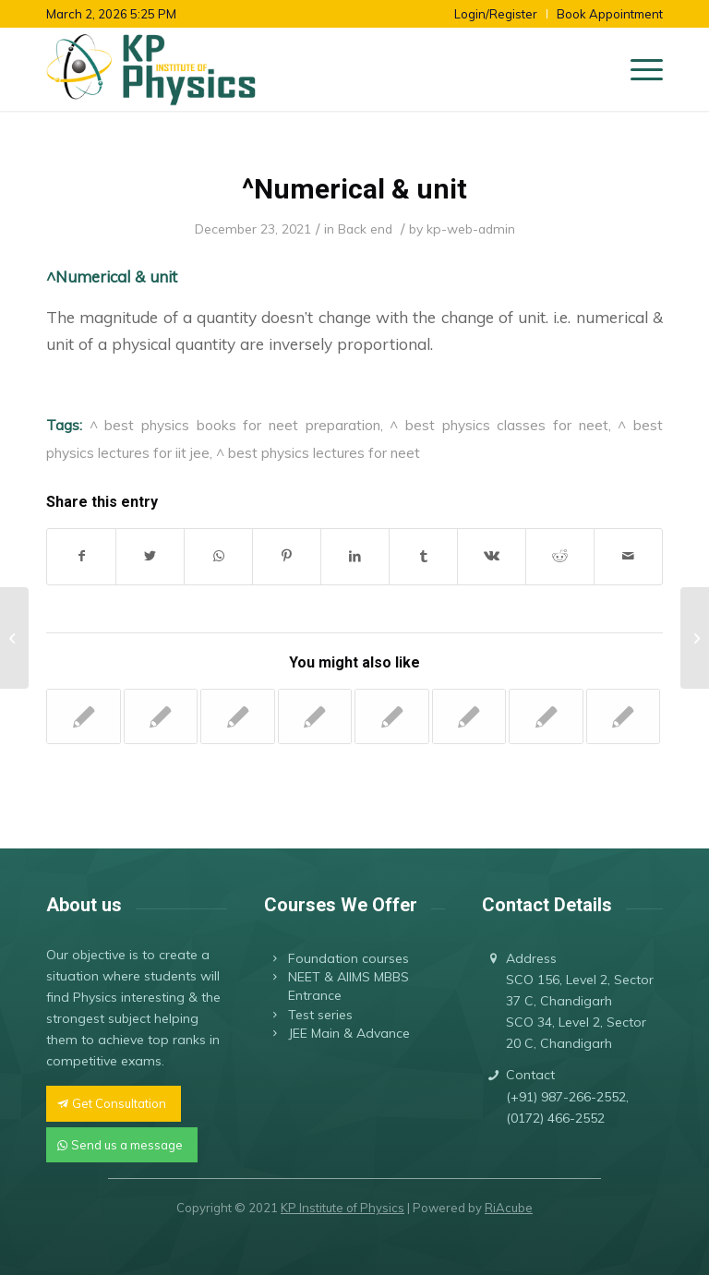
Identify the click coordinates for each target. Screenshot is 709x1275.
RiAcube (509, 1207)
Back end (365, 228)
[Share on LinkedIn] (355, 556)
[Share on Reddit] (560, 556)
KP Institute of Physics (342, 1207)
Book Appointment (610, 13)
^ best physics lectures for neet (318, 452)
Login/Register (495, 13)
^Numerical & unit (354, 189)
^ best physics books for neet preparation (235, 424)
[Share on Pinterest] (286, 556)
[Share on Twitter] (150, 556)
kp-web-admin (471, 228)
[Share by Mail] (628, 556)
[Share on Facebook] (81, 556)
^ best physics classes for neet (498, 424)
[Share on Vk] (491, 556)
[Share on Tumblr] (423, 556)
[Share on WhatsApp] (218, 556)
